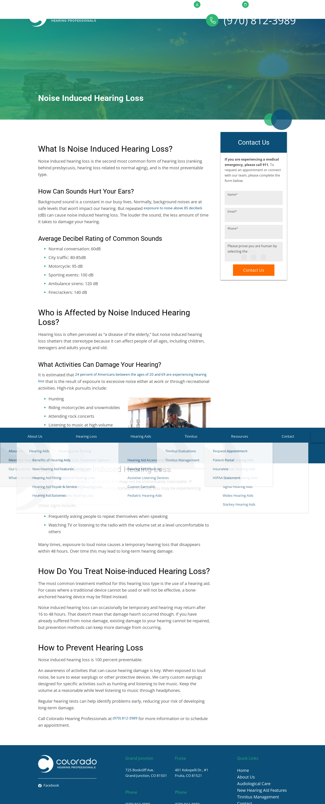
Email (232, 188)
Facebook (50, 762)
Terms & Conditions (258, 797)
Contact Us (253, 247)
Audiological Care (253, 760)
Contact (264, 39)
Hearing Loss (103, 39)
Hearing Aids (148, 39)
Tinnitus (188, 39)
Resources (226, 39)
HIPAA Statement (206, 797)
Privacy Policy (231, 797)
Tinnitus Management (258, 773)
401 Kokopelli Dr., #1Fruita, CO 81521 (195, 749)
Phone (233, 205)
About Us (61, 39)
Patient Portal (212, 4)
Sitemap (281, 797)
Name (233, 171)
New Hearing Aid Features (262, 766)
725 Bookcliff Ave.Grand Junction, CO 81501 (144, 749)
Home (243, 746)
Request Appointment (268, 4)
